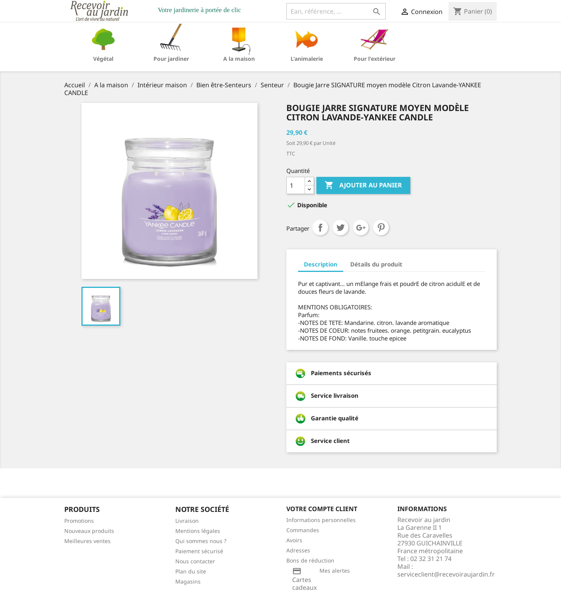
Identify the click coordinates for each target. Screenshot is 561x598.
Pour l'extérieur (374, 58)
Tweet (340, 227)
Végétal (103, 58)
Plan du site (190, 571)
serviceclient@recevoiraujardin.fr (446, 574)
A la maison (239, 58)
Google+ (361, 227)
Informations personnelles (321, 520)
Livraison (187, 520)
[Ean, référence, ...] (336, 11)
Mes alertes (334, 570)
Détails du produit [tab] (376, 264)
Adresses (298, 550)
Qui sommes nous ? (200, 541)
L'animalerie (307, 58)
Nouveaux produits (89, 530)
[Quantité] (295, 185)
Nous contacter (195, 561)
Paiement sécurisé (199, 551)
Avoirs (294, 540)
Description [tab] (320, 264)
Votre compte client (321, 509)
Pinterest (381, 227)
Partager (320, 227)
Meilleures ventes (87, 541)
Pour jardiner (171, 58)
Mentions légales (197, 530)
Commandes (302, 530)
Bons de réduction (310, 560)
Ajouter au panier (363, 185)
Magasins (188, 581)
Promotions (79, 520)
